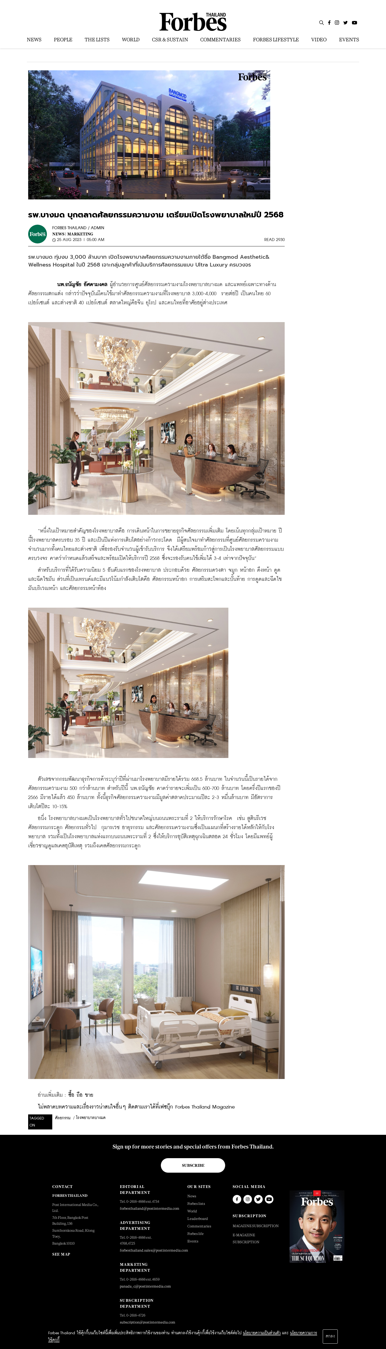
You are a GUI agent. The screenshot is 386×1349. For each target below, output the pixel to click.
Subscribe (193, 1165)
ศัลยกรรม (62, 1118)
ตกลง (330, 1336)
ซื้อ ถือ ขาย (80, 1095)
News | (59, 234)
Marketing (80, 234)
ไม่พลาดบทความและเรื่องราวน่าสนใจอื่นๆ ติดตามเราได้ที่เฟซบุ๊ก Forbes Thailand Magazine (136, 1107)
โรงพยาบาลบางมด (91, 1118)
